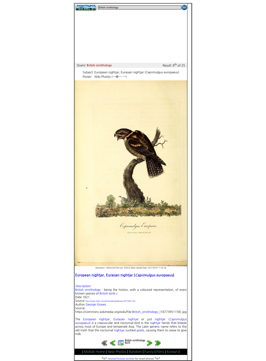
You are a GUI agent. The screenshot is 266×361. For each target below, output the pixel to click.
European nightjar (89, 275)
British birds (107, 293)
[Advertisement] (131, 37)
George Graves (96, 304)
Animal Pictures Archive (121, 358)
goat (140, 330)
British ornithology (87, 289)
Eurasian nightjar (119, 275)
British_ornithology (145, 311)
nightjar (160, 319)
